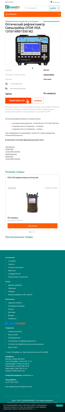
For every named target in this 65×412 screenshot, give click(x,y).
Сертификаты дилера (16, 306)
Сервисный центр (15, 331)
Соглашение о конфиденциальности (22, 341)
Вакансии (11, 271)
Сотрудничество (14, 274)
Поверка (11, 291)
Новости (11, 264)
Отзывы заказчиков (15, 267)
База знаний (13, 335)
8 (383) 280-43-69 (22, 366)
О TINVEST (12, 261)
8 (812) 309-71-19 (25, 361)
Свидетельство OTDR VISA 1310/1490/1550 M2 (12, 156)
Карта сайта (12, 347)
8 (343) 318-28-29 (22, 364)
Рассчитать (32, 226)
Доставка (11, 312)
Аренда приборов (15, 285)
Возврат (11, 315)
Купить (38, 100)
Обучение (12, 288)
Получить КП (16, 100)
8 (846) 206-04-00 (18, 371)
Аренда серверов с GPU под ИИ (20, 295)
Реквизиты (12, 319)
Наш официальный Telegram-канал (18, 387)
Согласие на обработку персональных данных (26, 344)
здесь (34, 409)
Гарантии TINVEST (15, 303)
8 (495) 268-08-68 (18, 359)
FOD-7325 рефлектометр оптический (23, 178)
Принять (59, 406)
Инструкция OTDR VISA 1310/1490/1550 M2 (12, 149)
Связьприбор (49, 75)
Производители (14, 338)
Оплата (11, 309)
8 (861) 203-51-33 (20, 368)
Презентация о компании (18, 277)
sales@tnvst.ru (27, 375)
